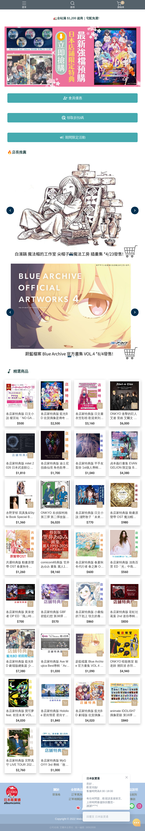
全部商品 (77, 789)
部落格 (56, 794)
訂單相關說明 (77, 799)
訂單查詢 (77, 794)
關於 (56, 789)
